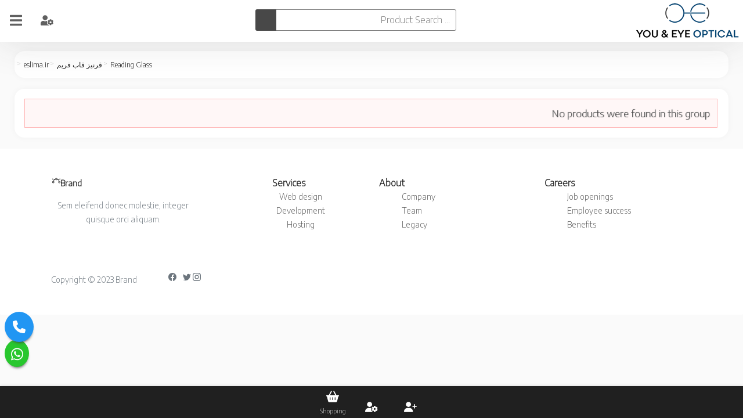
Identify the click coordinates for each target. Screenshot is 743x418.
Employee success (599, 210)
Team (412, 210)
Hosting (301, 224)
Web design (300, 196)
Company (418, 196)
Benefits (581, 224)
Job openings (590, 196)
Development (300, 210)
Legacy (414, 224)
